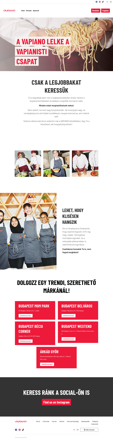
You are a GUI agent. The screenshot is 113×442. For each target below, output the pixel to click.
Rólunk (61, 421)
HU (107, 2)
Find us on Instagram (56, 402)
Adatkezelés (85, 421)
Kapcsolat (94, 424)
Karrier (54, 421)
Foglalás (105, 10)
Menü (23, 10)
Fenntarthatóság (72, 421)
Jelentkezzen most (25, 315)
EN (111, 2)
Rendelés (95, 10)
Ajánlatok (36, 10)
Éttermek (29, 10)
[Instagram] (100, 2)
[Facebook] (96, 2)
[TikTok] (103, 2)
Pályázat (95, 421)
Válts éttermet (89, 430)
